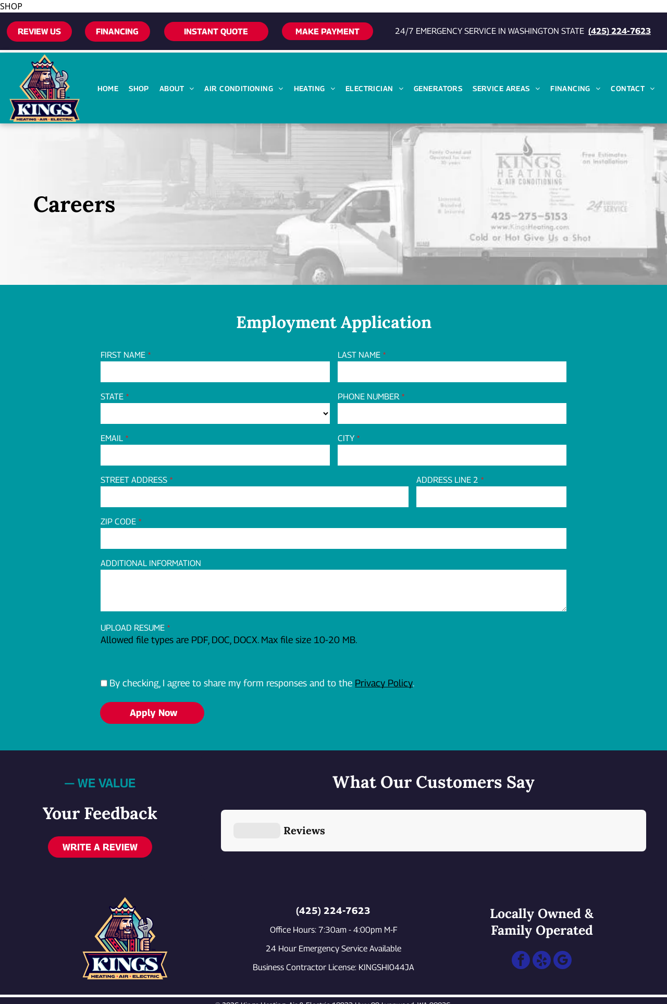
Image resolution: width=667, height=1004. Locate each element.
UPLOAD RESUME (133, 628)
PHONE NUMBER (368, 396)
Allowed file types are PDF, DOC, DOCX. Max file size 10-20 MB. (229, 639)
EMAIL (112, 438)
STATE (112, 396)
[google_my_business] (562, 911)
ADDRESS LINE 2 (447, 480)
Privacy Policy (384, 682)
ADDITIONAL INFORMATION (151, 563)
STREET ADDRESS (134, 480)
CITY (346, 438)
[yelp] (542, 911)
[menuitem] (108, 88)
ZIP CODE (118, 521)
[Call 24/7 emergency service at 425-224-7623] (44, 991)
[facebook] (521, 911)
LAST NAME (359, 355)
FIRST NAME (123, 355)
